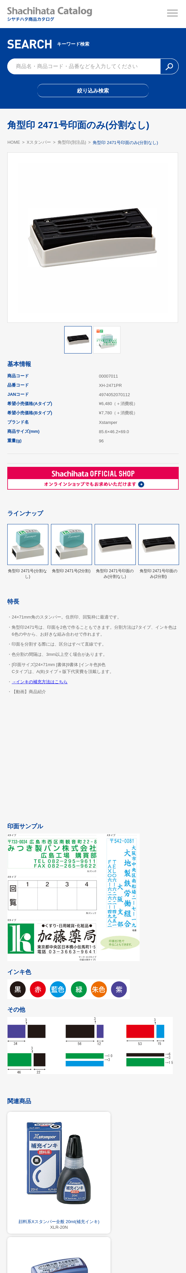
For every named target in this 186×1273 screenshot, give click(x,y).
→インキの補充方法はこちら (40, 683)
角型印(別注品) (72, 144)
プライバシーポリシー (123, 1253)
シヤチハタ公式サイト (63, 1253)
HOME (13, 143)
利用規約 (93, 1253)
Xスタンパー (39, 144)
